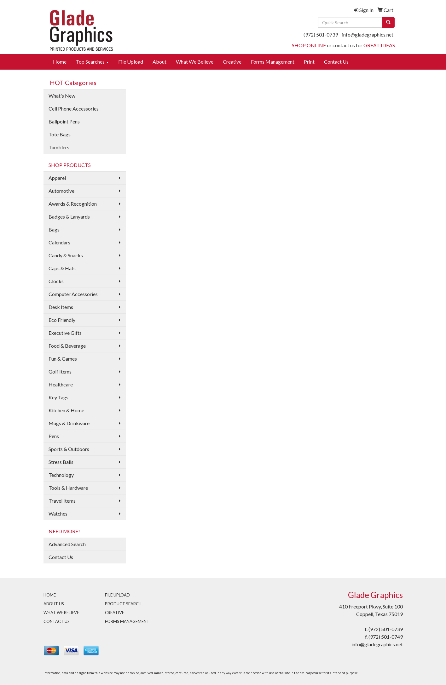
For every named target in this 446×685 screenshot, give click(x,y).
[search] (388, 22)
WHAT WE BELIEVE (61, 612)
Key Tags (58, 397)
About (159, 62)
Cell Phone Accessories (74, 108)
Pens (54, 436)
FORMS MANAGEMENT (127, 621)
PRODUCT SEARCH (123, 603)
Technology (61, 475)
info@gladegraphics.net (367, 34)
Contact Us (336, 62)
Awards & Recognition (73, 204)
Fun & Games (63, 359)
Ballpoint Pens (64, 121)
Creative (232, 62)
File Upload (130, 62)
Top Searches (92, 62)
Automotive (61, 191)
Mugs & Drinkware (69, 423)
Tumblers (59, 147)
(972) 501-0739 (321, 34)
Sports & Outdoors (69, 449)
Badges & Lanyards (69, 217)
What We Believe (194, 62)
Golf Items (60, 371)
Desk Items (61, 307)
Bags (54, 229)
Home (60, 62)
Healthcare (61, 384)
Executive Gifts (65, 333)
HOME (49, 594)
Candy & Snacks (66, 255)
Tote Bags (60, 134)
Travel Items (62, 501)
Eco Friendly (62, 320)
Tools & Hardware (68, 488)
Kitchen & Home (66, 410)
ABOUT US (53, 603)
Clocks (56, 281)
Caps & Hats (62, 268)
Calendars (59, 242)
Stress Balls (61, 462)
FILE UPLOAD (117, 594)
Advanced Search (67, 544)
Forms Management (272, 62)
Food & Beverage (67, 346)
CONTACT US (56, 621)
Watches (58, 514)
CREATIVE (114, 612)
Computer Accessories (73, 294)
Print (309, 62)
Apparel (57, 178)
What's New (62, 96)
